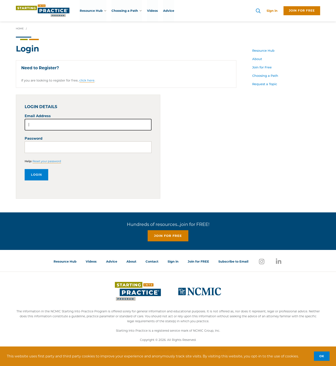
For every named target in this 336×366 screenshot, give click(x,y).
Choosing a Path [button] (126, 11)
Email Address (38, 116)
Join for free (302, 10)
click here (86, 80)
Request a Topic (264, 84)
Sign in (272, 11)
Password (33, 138)
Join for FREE (198, 261)
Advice (168, 11)
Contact (152, 261)
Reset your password (47, 161)
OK (321, 356)
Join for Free (262, 67)
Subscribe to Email (233, 261)
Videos (152, 11)
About (257, 59)
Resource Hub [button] (93, 11)
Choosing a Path (265, 76)
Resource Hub (263, 51)
